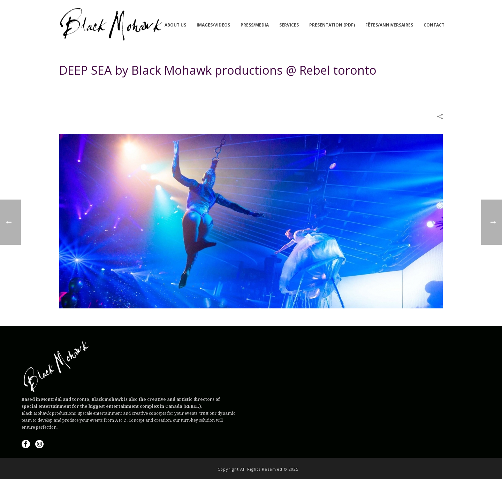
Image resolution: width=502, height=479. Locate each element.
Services (289, 25)
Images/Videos (213, 25)
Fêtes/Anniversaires (389, 25)
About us (175, 25)
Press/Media (255, 25)
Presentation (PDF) (332, 25)
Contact (434, 25)
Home (269, 87)
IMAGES (288, 87)
